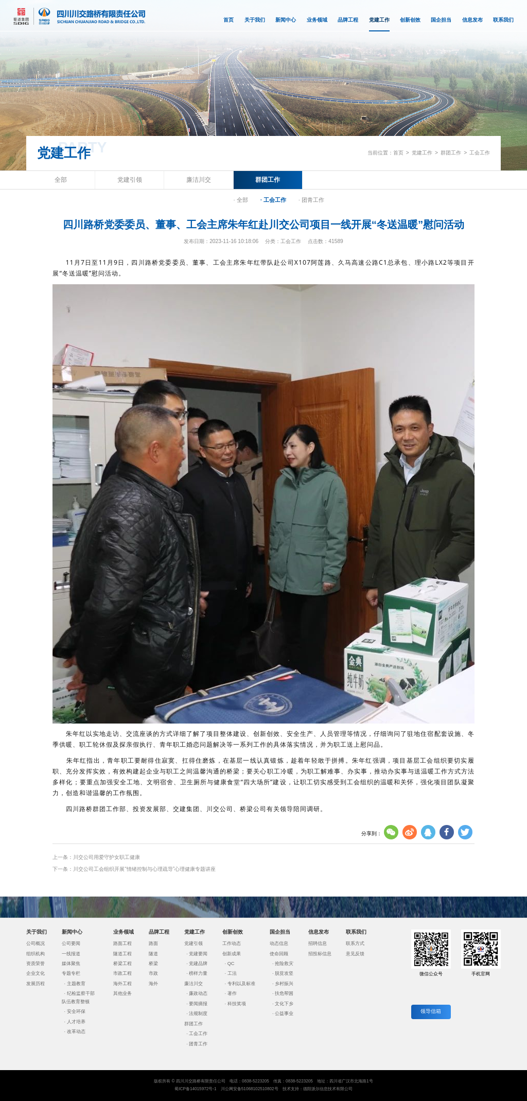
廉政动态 (198, 993)
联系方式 (355, 943)
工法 (232, 973)
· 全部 (241, 200)
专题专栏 (71, 973)
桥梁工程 (122, 963)
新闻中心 (285, 20)
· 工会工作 (273, 200)
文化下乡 (284, 1003)
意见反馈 (355, 953)
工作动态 (231, 943)
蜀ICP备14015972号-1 (195, 1089)
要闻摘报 (198, 1003)
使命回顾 (279, 953)
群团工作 (451, 153)
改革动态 (76, 1031)
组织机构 (35, 953)
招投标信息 (319, 953)
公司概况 (35, 943)
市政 (153, 973)
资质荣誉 (35, 963)
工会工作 (479, 153)
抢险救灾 (284, 963)
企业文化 (35, 973)
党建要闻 (198, 953)
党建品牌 (198, 963)
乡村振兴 (284, 983)
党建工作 (379, 24)
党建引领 (129, 179)
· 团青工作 (311, 200)
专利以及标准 (241, 983)
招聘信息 (317, 943)
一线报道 (71, 953)
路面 (153, 943)
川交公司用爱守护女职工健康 (106, 857)
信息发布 (472, 20)
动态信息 (279, 943)
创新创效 (410, 20)
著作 (232, 993)
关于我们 (254, 20)
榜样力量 (198, 973)
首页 (228, 20)
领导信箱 (430, 1011)
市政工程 (122, 973)
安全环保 (76, 1011)
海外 (153, 983)
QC (231, 963)
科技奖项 (236, 1003)
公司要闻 (71, 943)
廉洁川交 (198, 179)
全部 (61, 179)
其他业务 (122, 993)
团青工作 (198, 1043)
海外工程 (122, 983)
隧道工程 (122, 953)
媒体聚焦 (71, 963)
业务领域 (317, 20)
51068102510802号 (259, 1089)
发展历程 (35, 983)
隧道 (153, 953)
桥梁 (153, 963)
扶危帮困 (284, 993)
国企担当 (441, 20)
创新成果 (231, 953)
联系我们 (503, 20)
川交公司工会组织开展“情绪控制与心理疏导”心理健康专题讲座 (144, 869)
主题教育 (76, 983)
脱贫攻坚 (284, 973)
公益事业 (284, 1013)
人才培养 (76, 1021)
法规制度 (198, 1013)
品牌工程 (348, 20)
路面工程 (122, 943)
